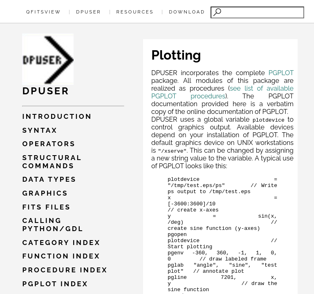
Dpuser (88, 12)
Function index (61, 256)
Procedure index (65, 270)
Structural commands (52, 162)
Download (187, 12)
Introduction (57, 116)
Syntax (40, 130)
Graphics (45, 193)
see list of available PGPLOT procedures (222, 92)
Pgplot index (55, 284)
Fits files (46, 207)
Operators (49, 144)
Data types (49, 179)
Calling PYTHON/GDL (52, 224)
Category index (61, 242)
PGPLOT (281, 73)
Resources (135, 12)
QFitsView (43, 12)
